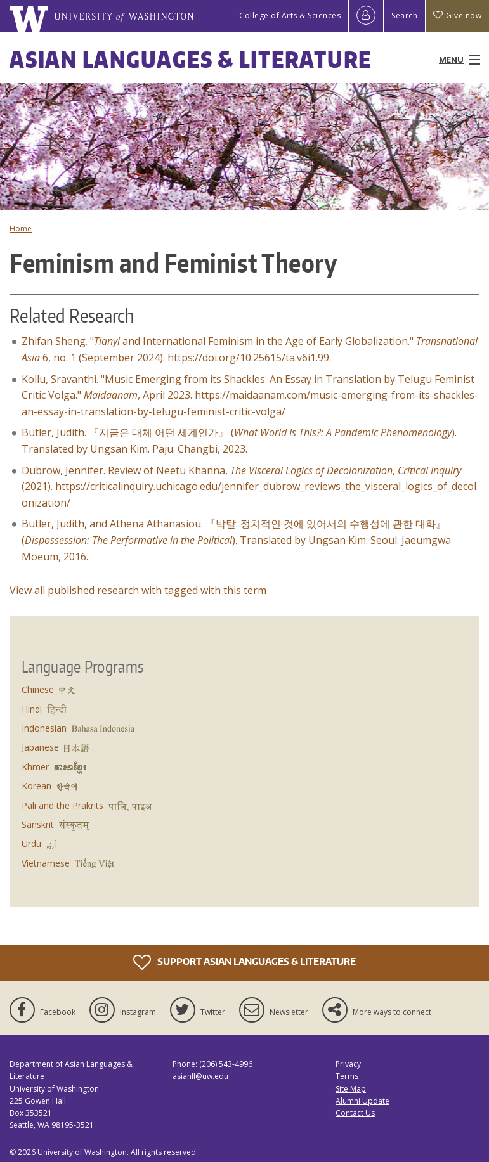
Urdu (31, 843)
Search (404, 15)
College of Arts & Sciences (290, 15)
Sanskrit (38, 824)
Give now (457, 15)
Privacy (348, 1064)
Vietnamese (46, 863)
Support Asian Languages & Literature (244, 962)
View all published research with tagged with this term (138, 590)
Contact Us (355, 1112)
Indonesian (44, 728)
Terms (347, 1076)
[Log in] (366, 16)
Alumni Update (362, 1100)
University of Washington (82, 1152)
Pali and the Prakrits (62, 805)
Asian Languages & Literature (191, 59)
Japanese (40, 747)
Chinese (38, 689)
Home (21, 228)
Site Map (351, 1088)
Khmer (35, 767)
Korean (36, 786)
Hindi (32, 709)
